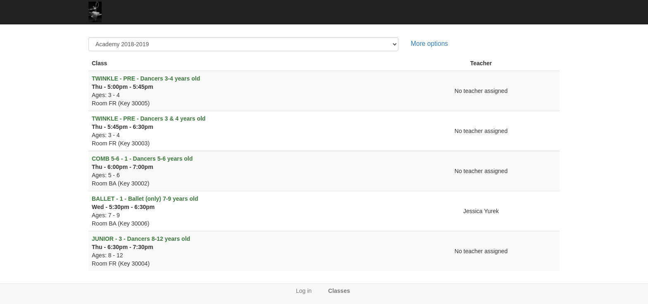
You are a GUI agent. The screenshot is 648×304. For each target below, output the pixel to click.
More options (429, 43)
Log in (304, 290)
